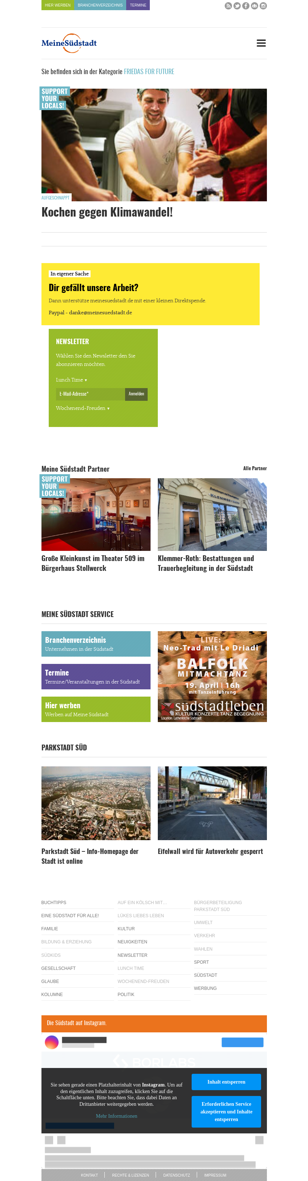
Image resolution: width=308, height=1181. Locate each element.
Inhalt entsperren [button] (226, 1082)
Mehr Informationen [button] (116, 1116)
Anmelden (136, 394)
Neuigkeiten (132, 941)
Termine (138, 5)
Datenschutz (176, 1175)
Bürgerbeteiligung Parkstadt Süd (218, 906)
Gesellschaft (58, 968)
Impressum (215, 1175)
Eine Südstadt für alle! (70, 915)
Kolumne (52, 994)
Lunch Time (69, 380)
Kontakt (89, 1175)
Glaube (50, 981)
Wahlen (203, 949)
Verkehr (204, 935)
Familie (49, 928)
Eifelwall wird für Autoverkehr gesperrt (210, 852)
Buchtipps (54, 902)
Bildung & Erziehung (66, 941)
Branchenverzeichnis (100, 5)
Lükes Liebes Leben (141, 915)
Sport (201, 962)
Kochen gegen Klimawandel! (107, 213)
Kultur (126, 928)
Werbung (205, 988)
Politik (126, 994)
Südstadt (205, 975)
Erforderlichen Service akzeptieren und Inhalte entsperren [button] (226, 1111)
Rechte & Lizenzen (130, 1175)
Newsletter (133, 955)
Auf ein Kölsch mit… (142, 902)
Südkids (51, 955)
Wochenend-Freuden (80, 408)
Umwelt (203, 922)
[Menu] (261, 43)
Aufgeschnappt (55, 198)
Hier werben (58, 5)
